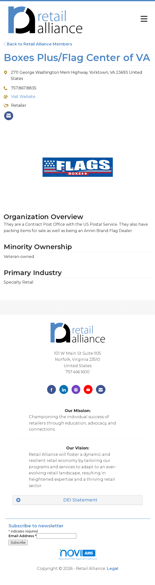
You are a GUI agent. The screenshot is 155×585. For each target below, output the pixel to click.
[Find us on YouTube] (88, 389)
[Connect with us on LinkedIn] (63, 389)
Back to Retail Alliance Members (38, 44)
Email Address (22, 536)
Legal (112, 568)
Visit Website (23, 96)
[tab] (77, 500)
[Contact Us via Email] (100, 389)
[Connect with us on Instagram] (76, 389)
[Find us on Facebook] (51, 389)
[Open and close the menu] (118, 18)
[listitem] (9, 116)
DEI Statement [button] (80, 500)
